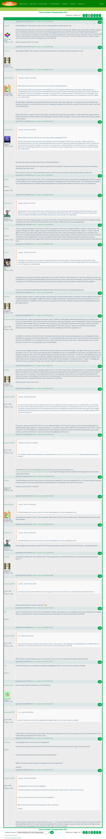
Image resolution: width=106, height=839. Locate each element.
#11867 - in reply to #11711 (39, 224)
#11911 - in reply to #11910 (39, 661)
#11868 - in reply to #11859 (39, 244)
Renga (6, 179)
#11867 (51, 224)
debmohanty (8, 78)
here (53, 822)
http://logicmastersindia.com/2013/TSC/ (66, 454)
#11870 (50, 292)
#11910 (50, 627)
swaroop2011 (9, 685)
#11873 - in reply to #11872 (39, 388)
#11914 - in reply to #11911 (39, 704)
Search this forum (11, 835)
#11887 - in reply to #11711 (39, 553)
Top (100, 22)
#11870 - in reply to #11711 (39, 292)
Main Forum (24, 3)
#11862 (50, 121)
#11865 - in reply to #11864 (39, 195)
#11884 (51, 524)
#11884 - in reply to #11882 (39, 524)
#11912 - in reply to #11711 (39, 681)
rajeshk (6, 26)
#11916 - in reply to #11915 (39, 770)
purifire (6, 51)
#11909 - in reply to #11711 (39, 608)
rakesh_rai (8, 203)
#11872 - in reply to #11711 (39, 366)
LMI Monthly (55, 4)
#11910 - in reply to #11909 (39, 627)
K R (5, 612)
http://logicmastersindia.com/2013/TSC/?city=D (33, 472)
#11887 (51, 553)
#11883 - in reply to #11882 (39, 496)
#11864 (50, 175)
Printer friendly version (13, 838)
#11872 (50, 366)
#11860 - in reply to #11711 (39, 47)
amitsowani (8, 130)
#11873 (50, 388)
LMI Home (34, 3)
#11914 (50, 704)
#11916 (50, 770)
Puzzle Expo (43, 4)
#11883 (51, 496)
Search (65, 4)
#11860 (50, 47)
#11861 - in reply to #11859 (39, 69)
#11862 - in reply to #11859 (39, 121)
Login (101, 4)
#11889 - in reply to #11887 (39, 575)
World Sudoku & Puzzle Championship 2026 (53, 9)
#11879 (51, 434)
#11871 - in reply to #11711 (39, 315)
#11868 (50, 244)
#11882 (51, 476)
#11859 (50, 21)
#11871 (50, 315)
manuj (6, 228)
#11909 (50, 608)
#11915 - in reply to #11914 (39, 738)
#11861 (50, 69)
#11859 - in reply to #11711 (39, 21)
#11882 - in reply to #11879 (39, 476)
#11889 (51, 575)
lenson (6, 252)
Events (73, 4)
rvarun (6, 480)
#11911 (50, 661)
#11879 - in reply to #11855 (39, 434)
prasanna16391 (9, 319)
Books (81, 4)
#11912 (50, 681)
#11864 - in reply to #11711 (39, 175)
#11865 (50, 195)
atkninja (7, 742)
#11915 (50, 738)
